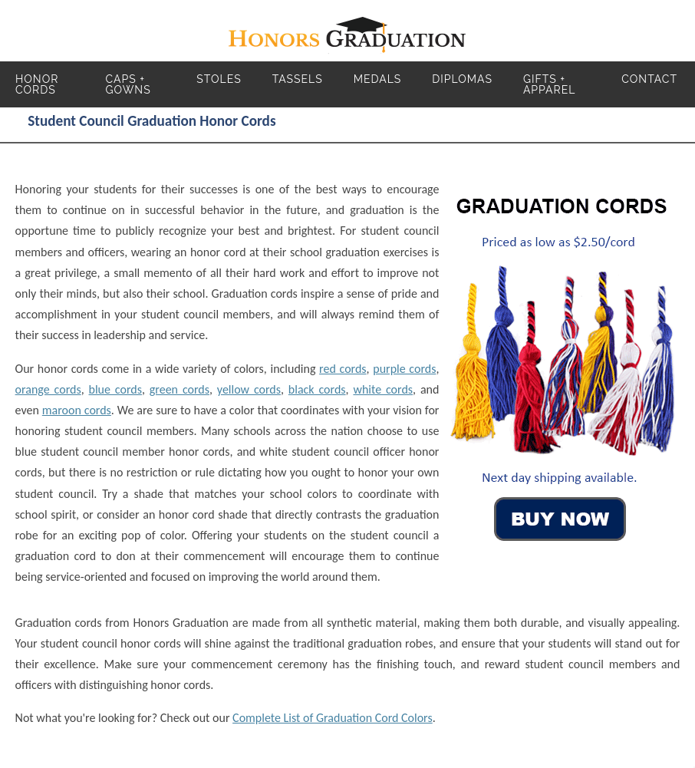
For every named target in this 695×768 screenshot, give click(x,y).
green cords (179, 389)
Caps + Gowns (128, 84)
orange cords (48, 389)
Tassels (297, 79)
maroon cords (76, 410)
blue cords (115, 389)
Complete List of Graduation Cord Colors (332, 717)
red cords (342, 368)
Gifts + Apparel (549, 84)
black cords (317, 389)
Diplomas (462, 79)
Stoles (218, 79)
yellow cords (249, 389)
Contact (649, 79)
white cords (383, 389)
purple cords (404, 368)
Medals (378, 79)
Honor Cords (36, 84)
